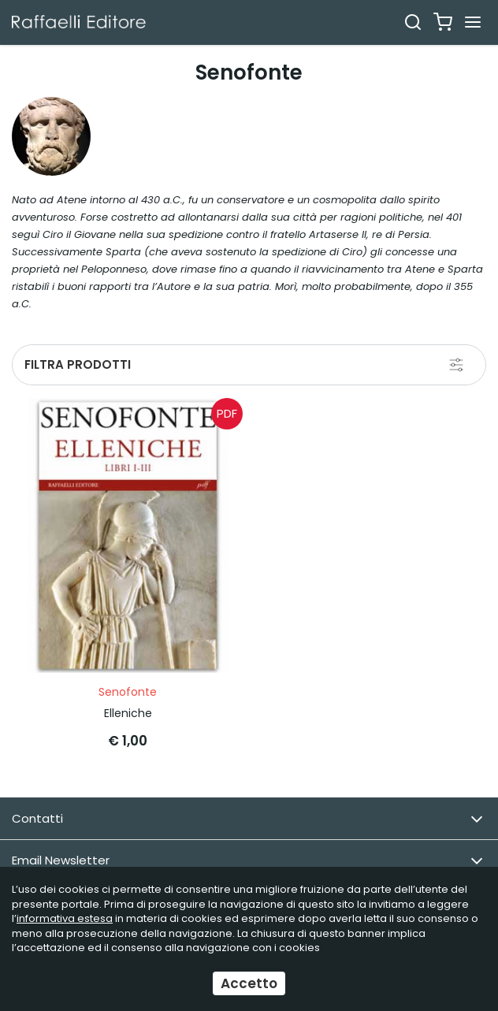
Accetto (249, 983)
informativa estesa (65, 918)
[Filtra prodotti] (456, 364)
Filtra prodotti (77, 364)
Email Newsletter (247, 861)
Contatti (247, 819)
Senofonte (127, 692)
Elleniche (128, 713)
